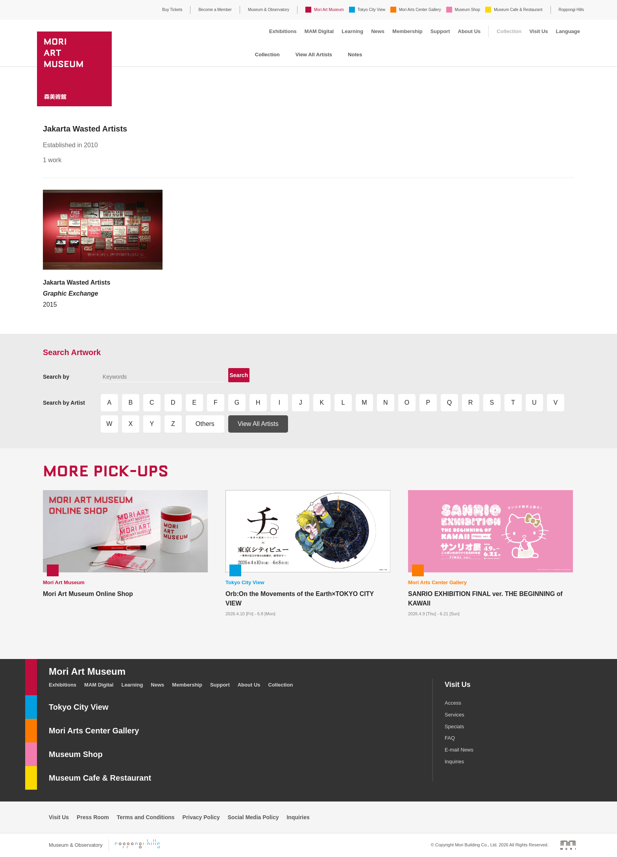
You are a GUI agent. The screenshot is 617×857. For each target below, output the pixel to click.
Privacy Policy (201, 817)
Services (454, 715)
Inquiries (454, 761)
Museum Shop (467, 9)
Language (568, 31)
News (377, 31)
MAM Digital (319, 31)
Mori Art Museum (329, 9)
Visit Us (538, 31)
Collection (509, 31)
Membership (407, 31)
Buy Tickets (172, 9)
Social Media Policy (253, 817)
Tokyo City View (371, 9)
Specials (454, 726)
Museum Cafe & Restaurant (518, 9)
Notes (355, 54)
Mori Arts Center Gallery (420, 9)
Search (239, 375)
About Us (469, 31)
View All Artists (314, 54)
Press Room (93, 817)
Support (440, 31)
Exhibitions (283, 31)
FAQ (450, 738)
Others (205, 423)
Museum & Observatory (268, 9)
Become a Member (214, 9)
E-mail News (459, 750)
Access (453, 703)
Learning (352, 31)
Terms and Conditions (146, 817)
